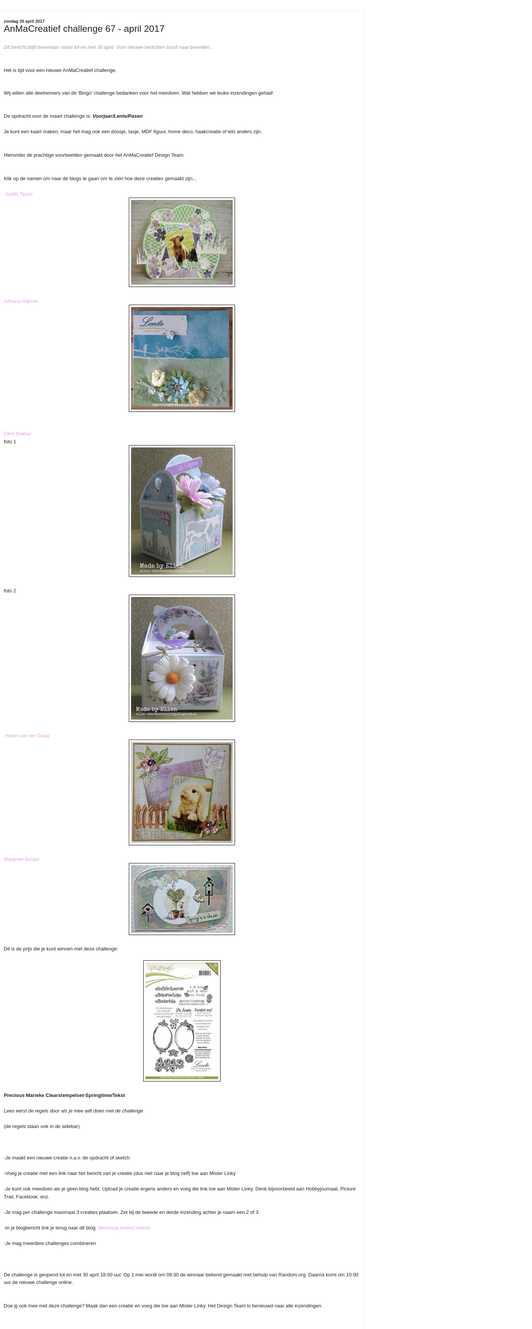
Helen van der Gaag (27, 736)
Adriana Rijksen (21, 301)
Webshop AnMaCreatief (124, 1228)
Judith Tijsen (19, 194)
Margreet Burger (22, 859)
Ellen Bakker (17, 433)
